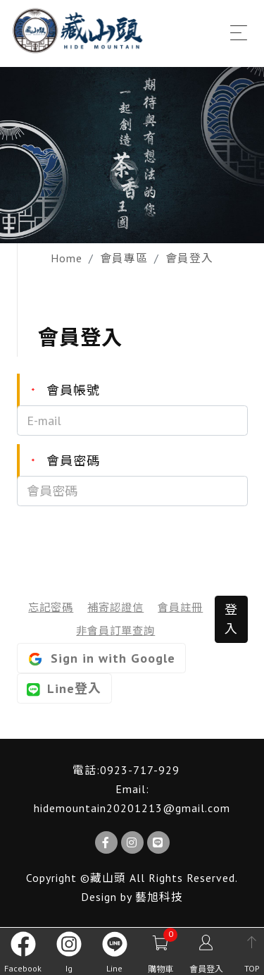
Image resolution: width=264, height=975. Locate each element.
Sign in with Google (101, 659)
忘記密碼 (50, 607)
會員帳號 (58, 391)
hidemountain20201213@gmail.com (132, 808)
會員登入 (189, 258)
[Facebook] (106, 842)
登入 (231, 619)
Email (130, 789)
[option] (132, 155)
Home (66, 258)
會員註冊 (180, 607)
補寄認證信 (115, 607)
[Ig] (132, 842)
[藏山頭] (79, 31)
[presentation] (124, 544)
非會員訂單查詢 (115, 630)
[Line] (158, 842)
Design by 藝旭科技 (132, 897)
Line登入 (64, 688)
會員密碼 (58, 461)
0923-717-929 (140, 770)
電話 (84, 770)
